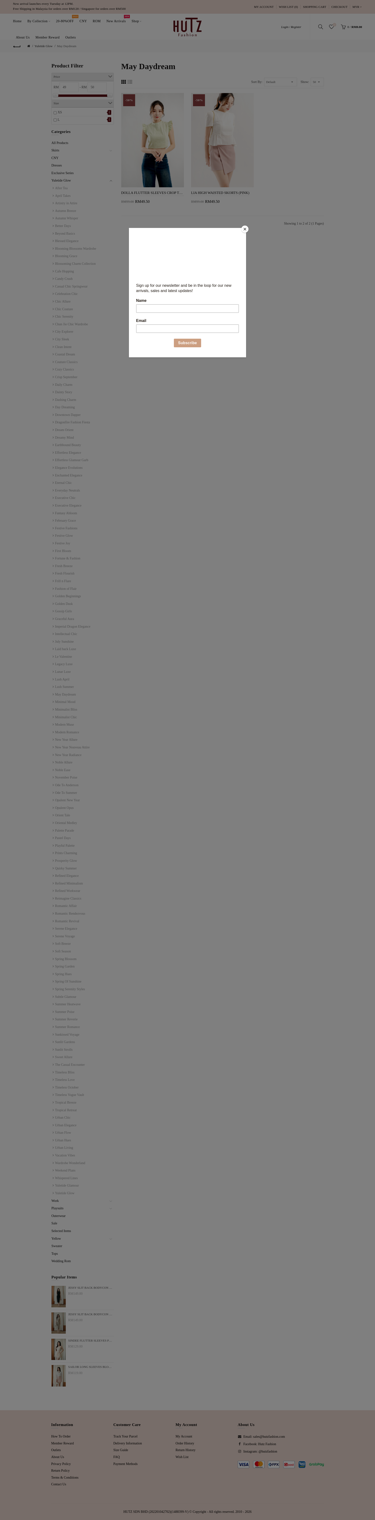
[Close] (244, 229)
